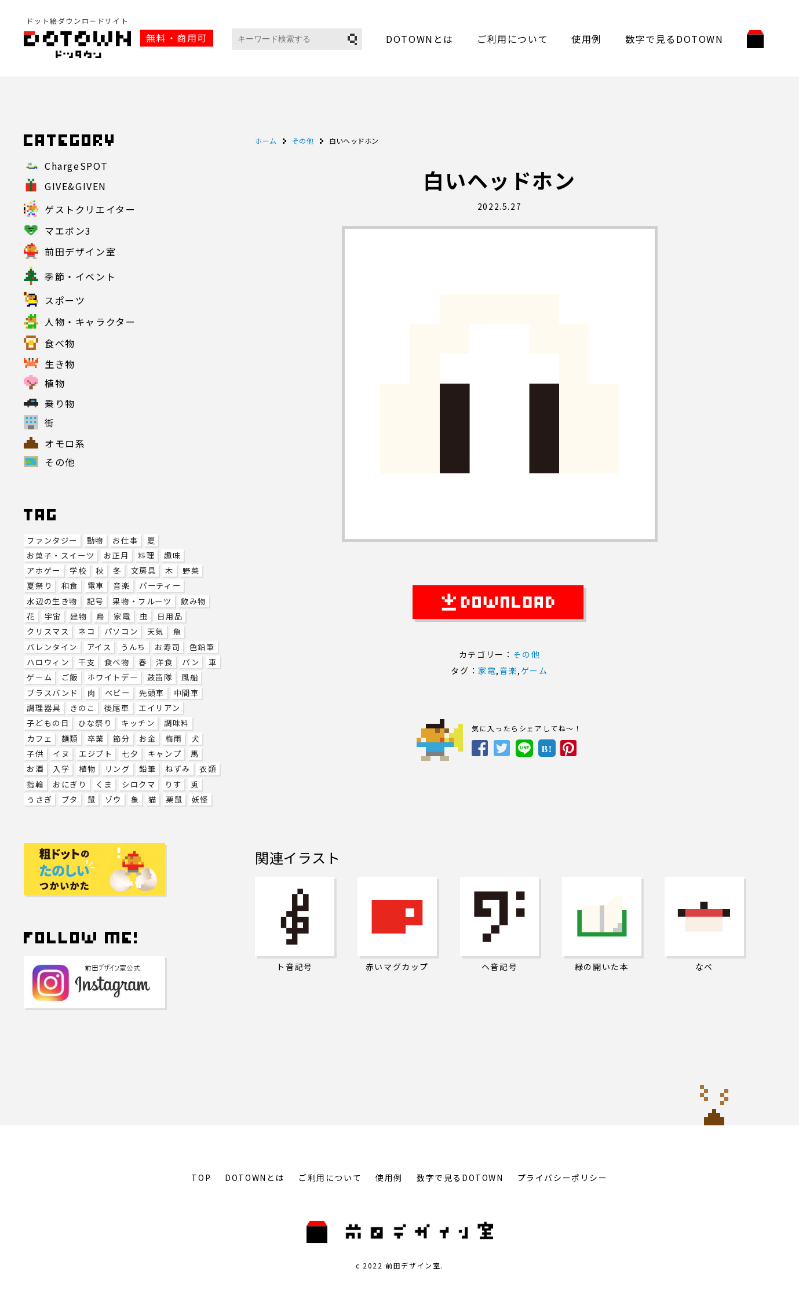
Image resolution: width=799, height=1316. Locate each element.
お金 (147, 738)
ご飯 (69, 677)
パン (190, 662)
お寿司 (167, 646)
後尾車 (117, 707)
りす (173, 784)
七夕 (130, 753)
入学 (61, 768)
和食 (69, 585)
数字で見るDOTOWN (674, 39)
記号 (95, 601)
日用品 (170, 616)
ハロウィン (48, 662)
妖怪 (200, 799)
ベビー (117, 692)
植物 (87, 768)
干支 (86, 662)
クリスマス (48, 631)
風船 (189, 677)
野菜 (191, 570)
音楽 (121, 585)
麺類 (69, 738)
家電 (122, 616)
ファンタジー (52, 540)
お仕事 (125, 540)
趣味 (172, 555)
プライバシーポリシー (562, 1177)
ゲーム (39, 677)
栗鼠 (174, 799)
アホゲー (43, 570)
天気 (155, 631)
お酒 (35, 768)
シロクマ (138, 784)
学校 (78, 570)
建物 (78, 616)
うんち (133, 646)
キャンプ (164, 753)
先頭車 (152, 692)
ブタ (69, 799)
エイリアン (159, 707)
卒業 (95, 738)
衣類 (207, 768)
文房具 (143, 570)
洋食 (164, 662)
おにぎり (69, 784)
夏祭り (39, 585)
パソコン (121, 631)
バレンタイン (52, 646)
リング (117, 768)
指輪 (35, 784)
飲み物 (193, 601)
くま (104, 784)
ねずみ (178, 768)
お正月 (116, 555)
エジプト (95, 753)
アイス (99, 646)
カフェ (39, 738)
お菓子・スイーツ (60, 555)
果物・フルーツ (142, 601)
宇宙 (53, 616)
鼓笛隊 (160, 677)
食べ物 (117, 662)
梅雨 (173, 738)
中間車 (186, 692)
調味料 (176, 722)
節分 (121, 738)
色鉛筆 (202, 646)
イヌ (61, 753)
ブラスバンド (52, 692)
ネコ (86, 631)
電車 (95, 585)
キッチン (138, 722)
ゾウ (113, 799)
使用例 (586, 39)
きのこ (82, 707)
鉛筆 (147, 768)
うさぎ (39, 799)
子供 (35, 753)
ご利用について (512, 39)
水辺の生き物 (52, 601)
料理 (146, 555)
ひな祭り (95, 722)
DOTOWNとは (420, 39)
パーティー (160, 585)
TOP (201, 1177)
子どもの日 (48, 722)
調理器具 (43, 707)
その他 (526, 654)
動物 (95, 540)
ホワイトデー (112, 677)
